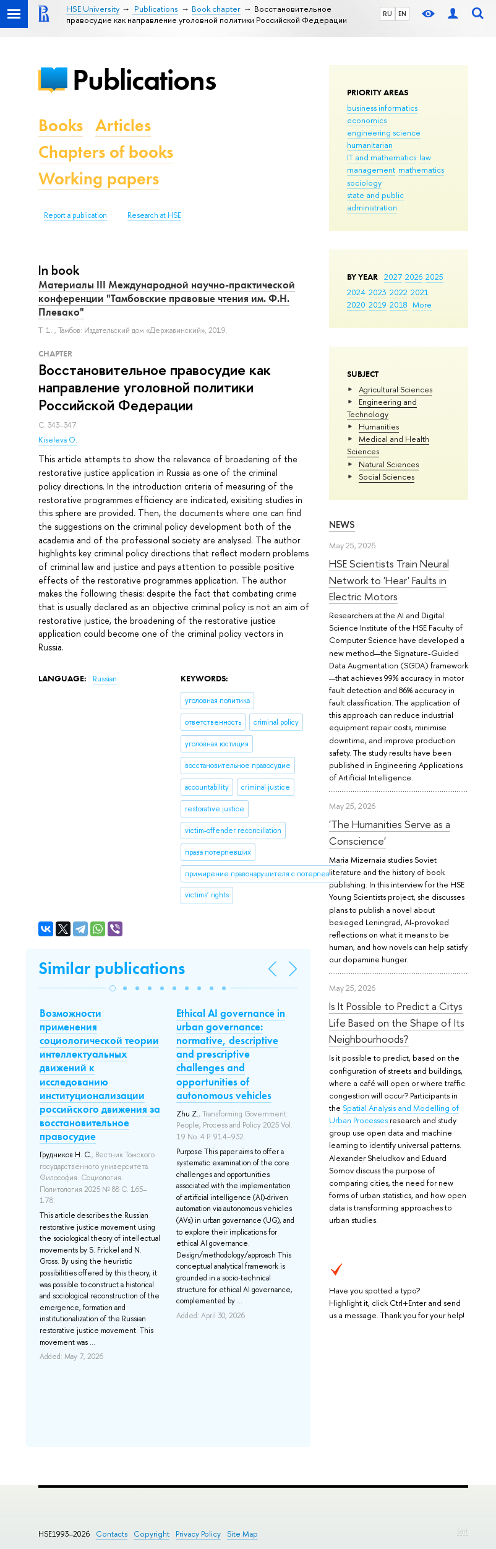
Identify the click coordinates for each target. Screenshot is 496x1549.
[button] (112, 988)
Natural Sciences (389, 464)
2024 (356, 292)
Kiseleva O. (57, 440)
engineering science (384, 132)
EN (402, 13)
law (425, 157)
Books (60, 125)
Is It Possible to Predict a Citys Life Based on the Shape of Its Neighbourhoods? (396, 1022)
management (371, 169)
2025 (434, 276)
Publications (144, 79)
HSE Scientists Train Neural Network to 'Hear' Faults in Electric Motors (389, 579)
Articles (123, 125)
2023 (378, 292)
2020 (356, 304)
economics (367, 120)
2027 (393, 276)
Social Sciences (386, 476)
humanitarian (370, 144)
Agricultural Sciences (395, 389)
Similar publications (111, 968)
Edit (462, 1531)
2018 (399, 304)
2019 (378, 304)
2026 (413, 276)
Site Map (242, 1534)
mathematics (421, 169)
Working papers (98, 178)
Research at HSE (154, 215)
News (342, 524)
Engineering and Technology (382, 408)
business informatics (382, 107)
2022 (399, 292)
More (422, 304)
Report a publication (75, 215)
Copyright (151, 1534)
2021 (420, 292)
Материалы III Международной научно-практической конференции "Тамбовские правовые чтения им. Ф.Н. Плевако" (166, 298)
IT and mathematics (381, 157)
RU (387, 13)
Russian (105, 679)
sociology (364, 182)
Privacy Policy (198, 1534)
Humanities (379, 426)
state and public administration (375, 201)
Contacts (111, 1534)
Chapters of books (105, 152)
